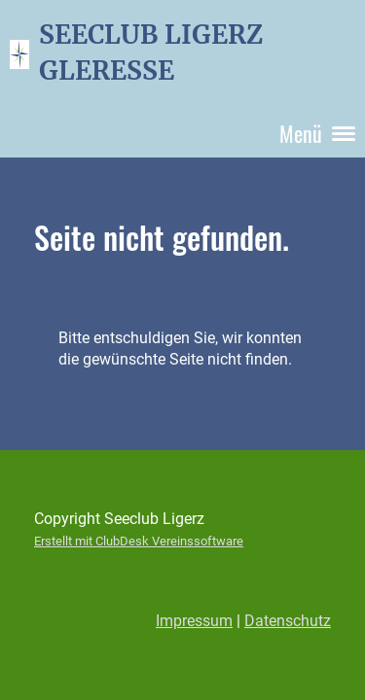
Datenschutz (287, 621)
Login (321, 53)
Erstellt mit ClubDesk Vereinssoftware (138, 541)
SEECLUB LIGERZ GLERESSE (151, 52)
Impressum (194, 621)
